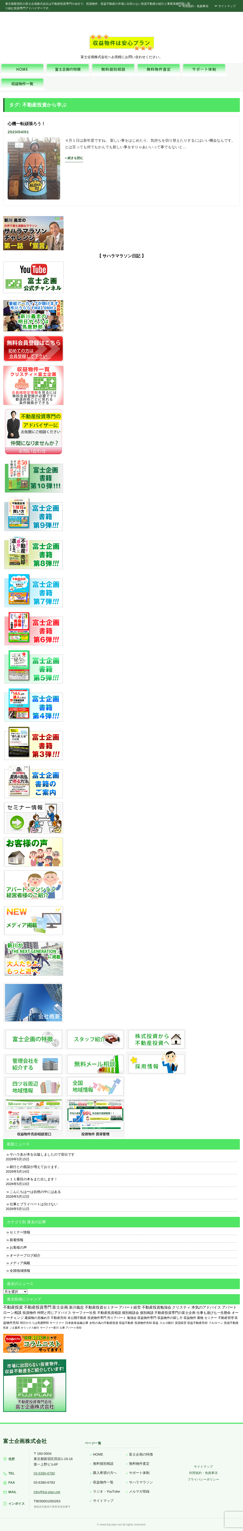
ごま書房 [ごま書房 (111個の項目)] (14, 1327)
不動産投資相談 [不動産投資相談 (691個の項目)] (109, 1313)
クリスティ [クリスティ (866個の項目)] (181, 1307)
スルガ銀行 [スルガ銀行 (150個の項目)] (166, 1322)
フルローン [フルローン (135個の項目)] (216, 1322)
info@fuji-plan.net (47, 1492)
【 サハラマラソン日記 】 (121, 256)
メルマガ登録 (139, 1491)
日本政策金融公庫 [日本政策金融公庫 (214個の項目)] (76, 1322)
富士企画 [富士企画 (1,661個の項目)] (60, 1307)
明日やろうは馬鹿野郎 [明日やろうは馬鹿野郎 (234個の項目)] (34, 1322)
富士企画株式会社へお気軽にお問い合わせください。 (122, 57)
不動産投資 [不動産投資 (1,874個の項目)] (13, 1307)
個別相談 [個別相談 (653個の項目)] (147, 1313)
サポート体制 (139, 1473)
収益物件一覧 (103, 1482)
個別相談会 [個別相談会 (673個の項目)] (130, 1313)
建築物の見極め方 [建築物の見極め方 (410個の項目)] (37, 1318)
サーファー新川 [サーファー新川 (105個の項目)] (49, 1327)
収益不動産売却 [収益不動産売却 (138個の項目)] (197, 1322)
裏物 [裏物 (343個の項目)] (200, 1318)
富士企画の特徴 (141, 1454)
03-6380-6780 (44, 1473)
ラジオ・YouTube (106, 1491)
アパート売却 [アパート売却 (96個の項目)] (73, 1327)
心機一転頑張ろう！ (26, 123)
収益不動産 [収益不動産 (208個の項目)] (126, 1322)
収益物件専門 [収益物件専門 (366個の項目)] (146, 1318)
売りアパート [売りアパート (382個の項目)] (116, 1318)
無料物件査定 (139, 1464)
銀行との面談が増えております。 (35, 1167)
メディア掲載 (20, 1263)
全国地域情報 (20, 1271)
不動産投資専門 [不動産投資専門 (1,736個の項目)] (37, 1307)
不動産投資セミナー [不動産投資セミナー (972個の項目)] (101, 1307)
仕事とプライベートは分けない (34, 1204)
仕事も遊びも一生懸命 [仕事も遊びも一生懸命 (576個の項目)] (214, 1313)
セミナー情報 (20, 1232)
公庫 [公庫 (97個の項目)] (62, 1327)
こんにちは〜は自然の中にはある (35, 1192)
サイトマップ (225, 6)
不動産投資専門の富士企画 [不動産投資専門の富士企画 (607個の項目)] (174, 1313)
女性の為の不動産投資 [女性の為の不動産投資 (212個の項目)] (103, 1322)
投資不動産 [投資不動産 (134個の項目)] (231, 1322)
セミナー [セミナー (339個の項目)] (210, 1318)
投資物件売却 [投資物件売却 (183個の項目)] (143, 1322)
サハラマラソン (141, 1482)
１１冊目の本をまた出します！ (34, 1179)
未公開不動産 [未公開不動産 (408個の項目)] (77, 1318)
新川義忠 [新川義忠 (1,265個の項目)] (76, 1307)
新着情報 (16, 1240)
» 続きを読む (74, 158)
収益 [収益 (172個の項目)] (155, 1322)
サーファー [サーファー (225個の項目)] (57, 1322)
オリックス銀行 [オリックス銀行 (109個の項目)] (30, 1327)
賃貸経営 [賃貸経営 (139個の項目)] (181, 1322)
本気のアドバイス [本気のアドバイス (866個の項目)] (206, 1307)
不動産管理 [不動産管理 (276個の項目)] (226, 1317)
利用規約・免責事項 (193, 6)
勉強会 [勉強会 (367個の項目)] (132, 1318)
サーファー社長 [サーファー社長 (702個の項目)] (84, 1313)
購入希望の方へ (105, 1473)
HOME (98, 1454)
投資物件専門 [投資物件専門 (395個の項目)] (96, 1318)
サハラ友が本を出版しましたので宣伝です (42, 1154)
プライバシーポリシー (203, 1479)
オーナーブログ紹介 (25, 1255)
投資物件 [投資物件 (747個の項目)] (29, 1313)
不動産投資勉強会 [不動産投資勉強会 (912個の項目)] (156, 1307)
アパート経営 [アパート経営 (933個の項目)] (130, 1307)
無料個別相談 (103, 1464)
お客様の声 (18, 1247)
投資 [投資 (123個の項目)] (5, 1327)
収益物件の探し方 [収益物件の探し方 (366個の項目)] (170, 1318)
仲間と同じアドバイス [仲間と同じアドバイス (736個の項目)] (54, 1313)
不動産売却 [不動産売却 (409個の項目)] (58, 1318)
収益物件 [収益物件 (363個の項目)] (190, 1318)
